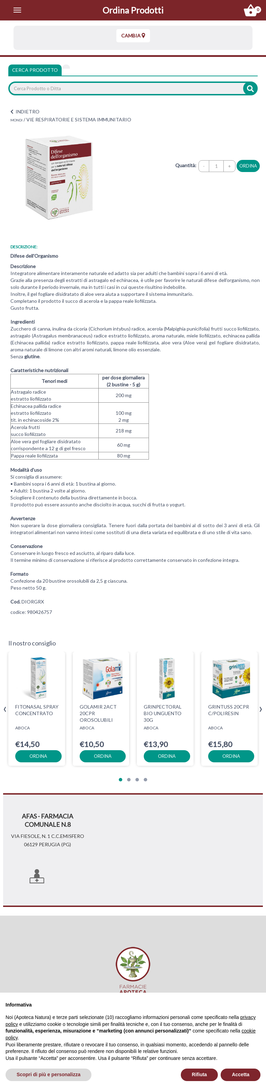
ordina (248, 166)
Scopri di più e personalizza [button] (48, 1074)
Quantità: (185, 165)
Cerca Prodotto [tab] (35, 70)
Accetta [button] (240, 1074)
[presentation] (5, 709)
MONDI (16, 120)
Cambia (133, 35)
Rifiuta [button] (199, 1074)
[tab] (66, 67)
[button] (120, 779)
